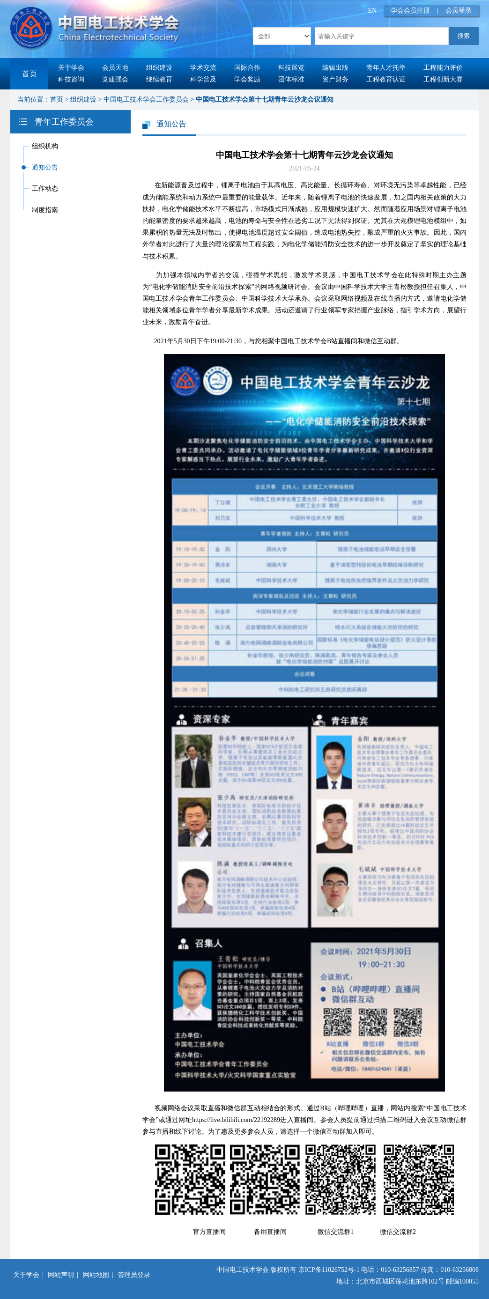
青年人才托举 (386, 67)
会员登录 (458, 10)
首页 (29, 74)
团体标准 (291, 79)
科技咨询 (71, 79)
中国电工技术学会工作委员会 (146, 99)
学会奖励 (247, 79)
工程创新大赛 (443, 79)
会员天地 (115, 67)
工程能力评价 (443, 67)
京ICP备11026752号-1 (329, 1269)
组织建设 (159, 67)
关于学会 (71, 67)
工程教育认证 (386, 79)
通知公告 (45, 167)
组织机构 (45, 146)
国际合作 (247, 67)
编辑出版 (335, 67)
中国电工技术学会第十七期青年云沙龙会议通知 (264, 99)
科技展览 (291, 67)
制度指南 (45, 210)
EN (372, 10)
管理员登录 (134, 1274)
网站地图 (96, 1274)
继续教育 (159, 79)
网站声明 (61, 1274)
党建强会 (115, 79)
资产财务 (335, 79)
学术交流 (203, 67)
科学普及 (203, 79)
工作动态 (45, 188)
